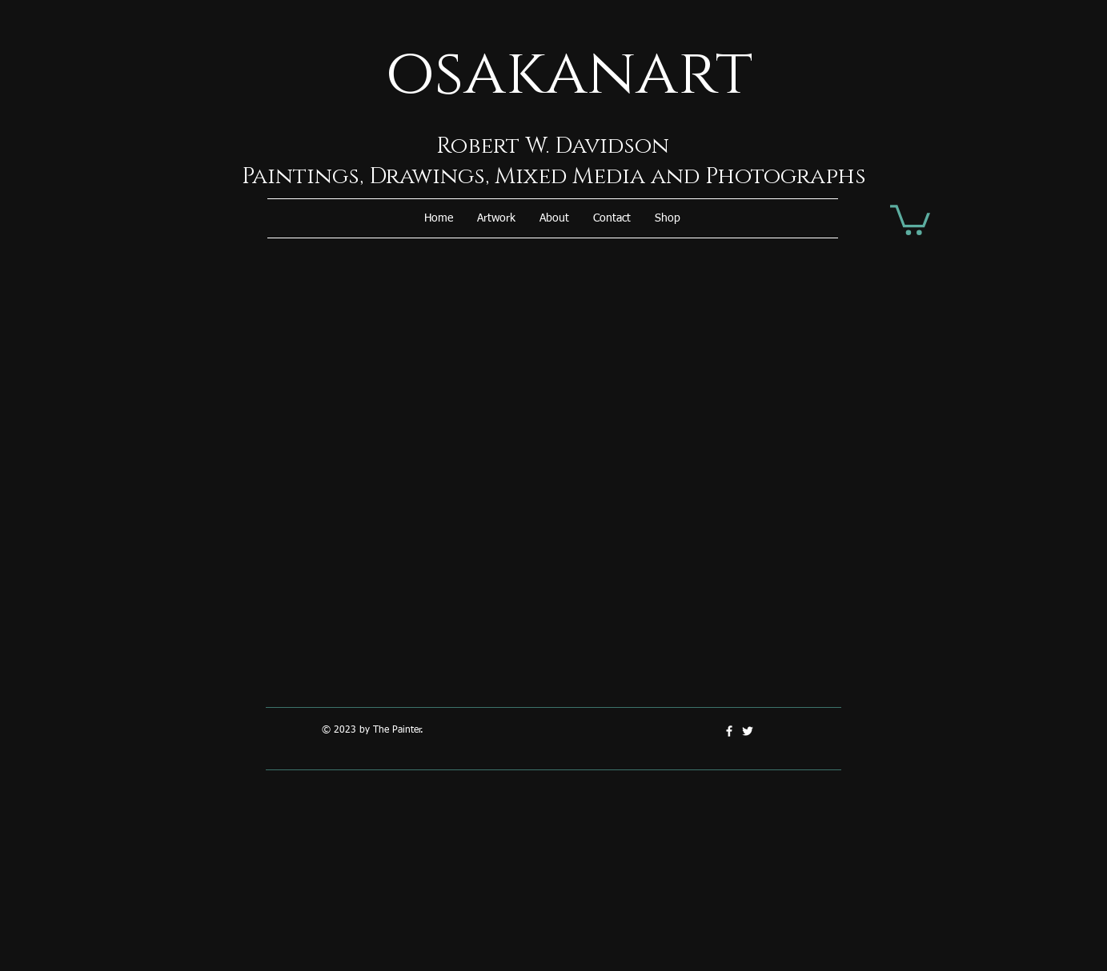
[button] (496, 218)
